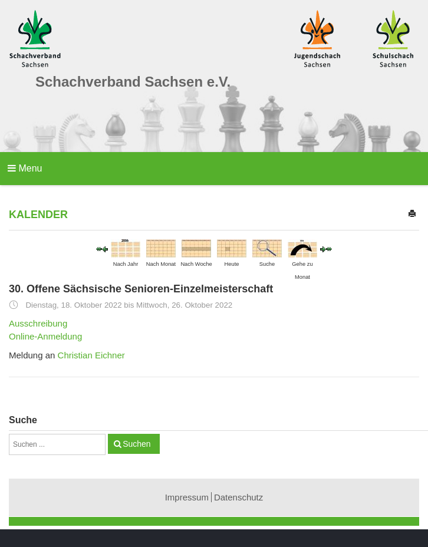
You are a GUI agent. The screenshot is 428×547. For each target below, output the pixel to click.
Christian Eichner (91, 355)
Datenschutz (238, 497)
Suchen (136, 444)
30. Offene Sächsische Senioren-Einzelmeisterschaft (141, 289)
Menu (25, 168)
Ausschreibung (38, 323)
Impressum (187, 497)
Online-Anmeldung (45, 336)
